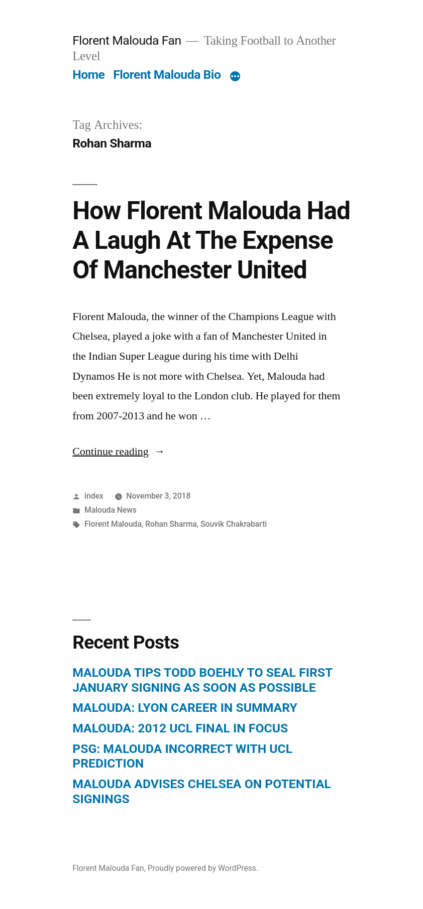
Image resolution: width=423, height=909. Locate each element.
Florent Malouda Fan (126, 40)
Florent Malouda (113, 524)
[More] (235, 77)
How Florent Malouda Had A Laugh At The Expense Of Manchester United (211, 240)
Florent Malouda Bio (167, 74)
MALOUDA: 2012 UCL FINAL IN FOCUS (180, 728)
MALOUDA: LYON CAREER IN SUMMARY (184, 707)
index (93, 496)
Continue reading (118, 451)
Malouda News (110, 510)
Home (88, 74)
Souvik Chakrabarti (233, 524)
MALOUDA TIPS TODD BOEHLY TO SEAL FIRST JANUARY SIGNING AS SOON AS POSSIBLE (202, 680)
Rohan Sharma (171, 524)
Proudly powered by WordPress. (203, 868)
